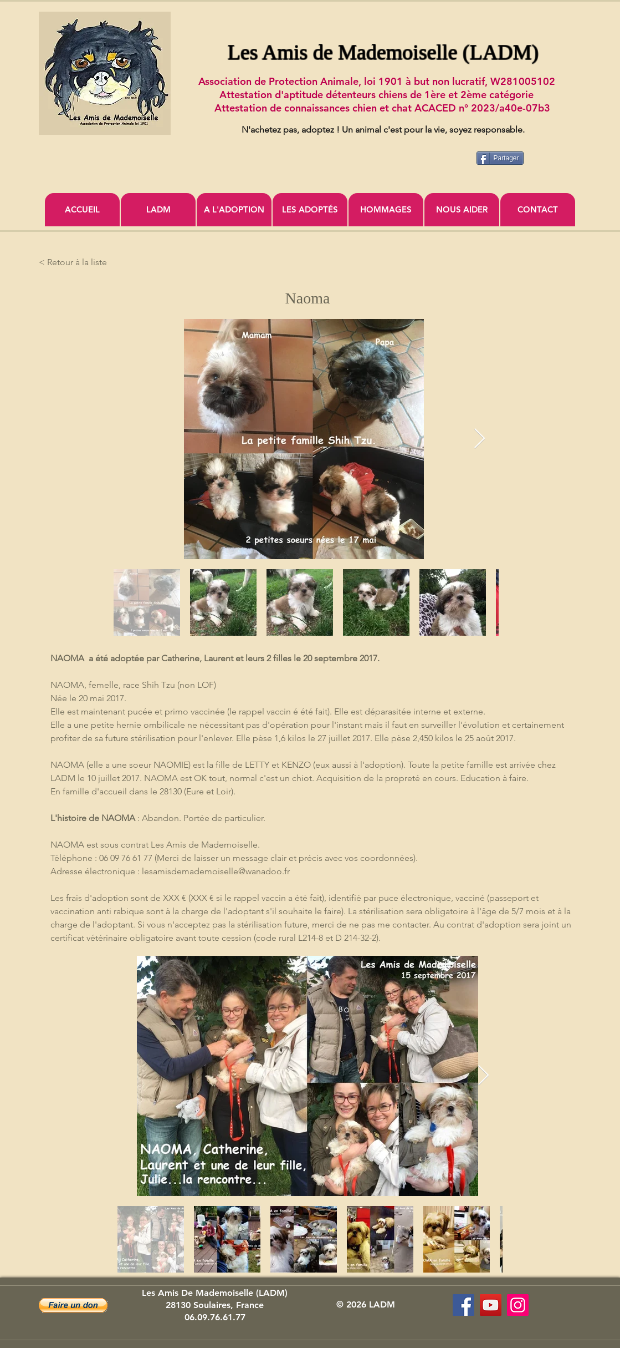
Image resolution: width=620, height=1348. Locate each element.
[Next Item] (479, 439)
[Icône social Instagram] (518, 1305)
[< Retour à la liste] (75, 262)
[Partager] (500, 158)
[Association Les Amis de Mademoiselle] (490, 1305)
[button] (73, 1305)
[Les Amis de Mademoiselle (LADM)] (463, 1305)
